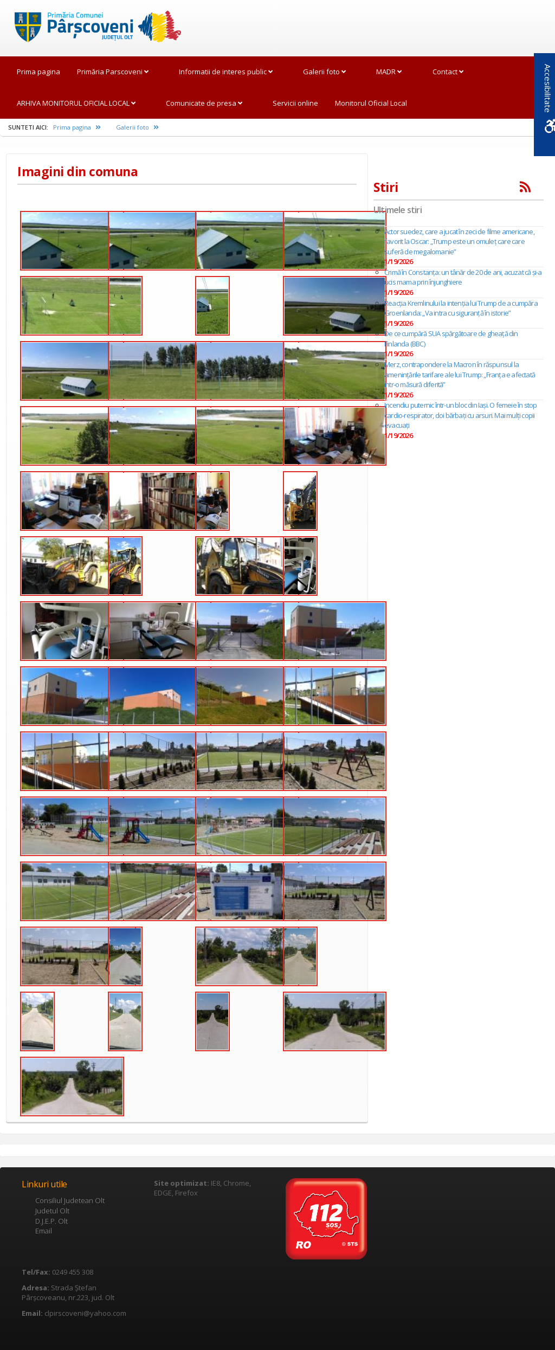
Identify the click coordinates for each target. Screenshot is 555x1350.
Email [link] (43, 1231)
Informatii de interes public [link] (226, 71)
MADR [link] (389, 71)
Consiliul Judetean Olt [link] (70, 1200)
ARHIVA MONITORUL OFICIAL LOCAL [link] (76, 103)
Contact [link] (448, 71)
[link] (92, 27)
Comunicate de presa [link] (204, 103)
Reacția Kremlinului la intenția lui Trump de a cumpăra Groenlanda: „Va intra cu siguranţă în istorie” (461, 308)
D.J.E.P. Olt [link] (51, 1221)
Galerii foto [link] (324, 71)
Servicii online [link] (295, 103)
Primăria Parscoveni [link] (113, 71)
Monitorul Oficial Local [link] (371, 103)
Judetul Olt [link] (52, 1211)
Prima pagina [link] (38, 71)
